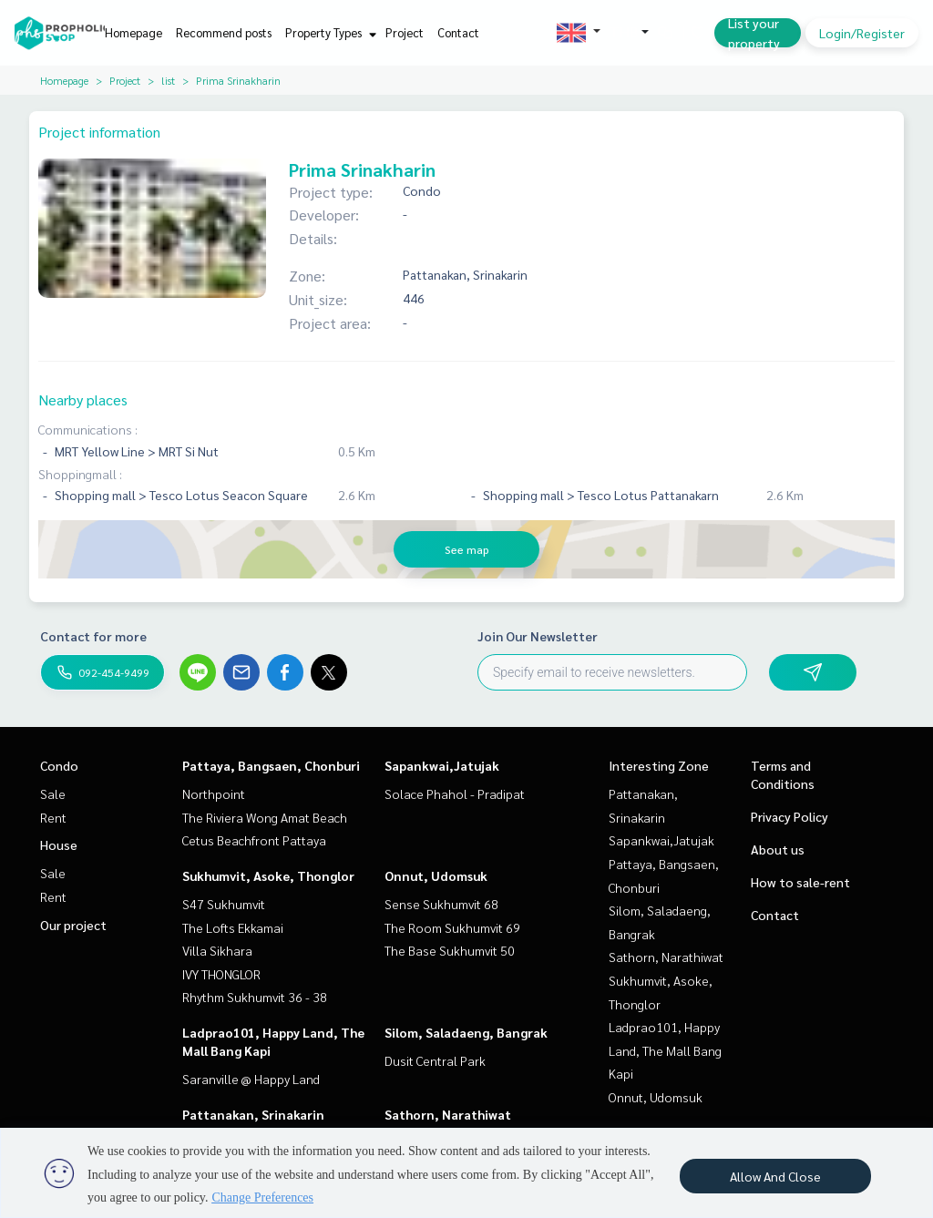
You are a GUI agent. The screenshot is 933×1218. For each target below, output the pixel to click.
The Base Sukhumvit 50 (449, 950)
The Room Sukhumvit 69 (452, 927)
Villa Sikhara (217, 950)
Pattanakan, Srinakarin (253, 1114)
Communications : (88, 429)
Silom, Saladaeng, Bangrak (466, 1032)
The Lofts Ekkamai (232, 927)
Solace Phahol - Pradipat (454, 793)
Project (404, 32)
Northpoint (213, 793)
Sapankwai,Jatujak (441, 765)
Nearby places (83, 399)
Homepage (133, 32)
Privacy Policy (789, 816)
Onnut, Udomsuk (435, 875)
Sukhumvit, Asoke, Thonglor (268, 875)
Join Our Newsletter (537, 636)
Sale (53, 793)
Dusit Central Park (435, 1060)
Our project (73, 924)
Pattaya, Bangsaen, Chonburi (271, 765)
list (168, 80)
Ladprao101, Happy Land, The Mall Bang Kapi (665, 1049)
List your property (754, 33)
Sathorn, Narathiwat (447, 1114)
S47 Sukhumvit (223, 904)
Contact (458, 32)
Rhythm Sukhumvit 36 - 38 (254, 996)
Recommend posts (224, 32)
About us (778, 849)
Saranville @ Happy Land (251, 1078)
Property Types (328, 32)
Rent (53, 817)
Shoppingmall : (80, 474)
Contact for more (93, 636)
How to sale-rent (800, 882)
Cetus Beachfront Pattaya (254, 840)
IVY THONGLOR (221, 974)
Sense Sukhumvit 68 (441, 904)
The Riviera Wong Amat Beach (264, 817)
